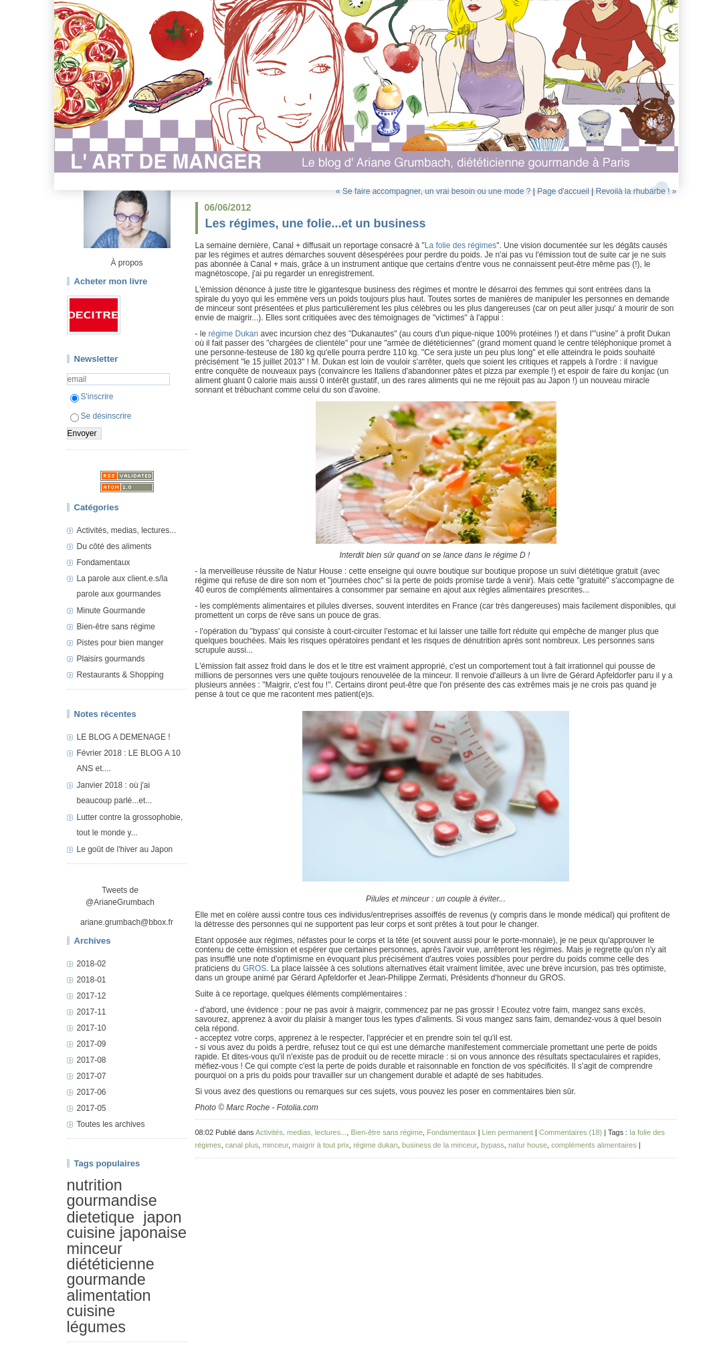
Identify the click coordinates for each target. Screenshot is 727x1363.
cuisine (91, 1311)
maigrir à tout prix (320, 1145)
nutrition (94, 1185)
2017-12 (91, 996)
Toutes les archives (111, 1124)
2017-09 (91, 1044)
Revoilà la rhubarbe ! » (636, 191)
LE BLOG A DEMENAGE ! (124, 737)
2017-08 (91, 1060)
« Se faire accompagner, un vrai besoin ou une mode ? (433, 191)
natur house (527, 1145)
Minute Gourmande (111, 610)
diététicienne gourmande (110, 1271)
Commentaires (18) (570, 1132)
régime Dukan (234, 333)
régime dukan (375, 1145)
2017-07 (91, 1076)
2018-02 (91, 963)
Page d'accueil (563, 191)
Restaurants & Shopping (120, 674)
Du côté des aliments (114, 546)
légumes (96, 1327)
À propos (126, 263)
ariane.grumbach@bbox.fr (126, 922)
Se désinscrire (101, 416)
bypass (492, 1145)
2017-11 (91, 1012)
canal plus (242, 1145)
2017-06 (91, 1092)
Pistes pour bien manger (120, 642)
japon (162, 1217)
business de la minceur (439, 1145)
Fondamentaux (103, 562)
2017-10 (91, 1028)
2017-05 (91, 1108)
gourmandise (112, 1200)
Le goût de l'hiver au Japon (125, 849)
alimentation (109, 1295)
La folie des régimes (460, 245)
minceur (94, 1248)
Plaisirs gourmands (111, 658)
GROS (254, 968)
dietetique (100, 1217)
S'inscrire (92, 396)
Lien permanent (507, 1132)
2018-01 (91, 979)
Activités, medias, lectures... (127, 530)
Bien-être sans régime (116, 626)
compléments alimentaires (594, 1145)
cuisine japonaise (127, 1232)
